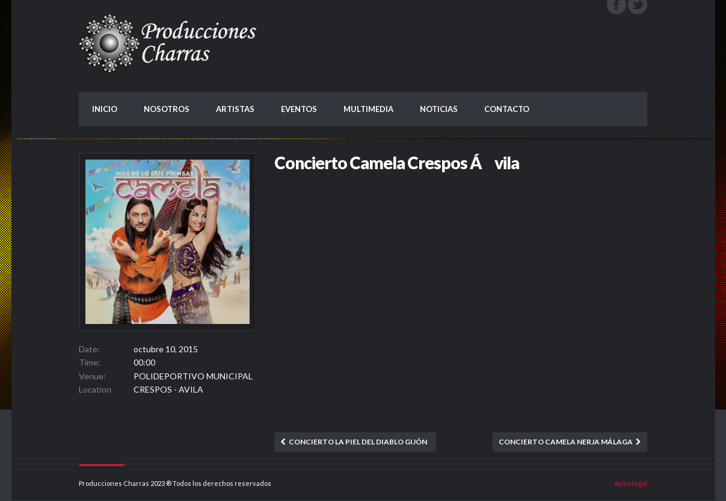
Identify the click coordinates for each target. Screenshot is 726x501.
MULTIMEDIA (368, 109)
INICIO (104, 109)
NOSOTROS (166, 109)
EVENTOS (299, 109)
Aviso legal (630, 483)
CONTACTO (506, 109)
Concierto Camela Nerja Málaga (566, 441)
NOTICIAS (439, 109)
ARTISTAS (235, 109)
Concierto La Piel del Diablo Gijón (358, 441)
